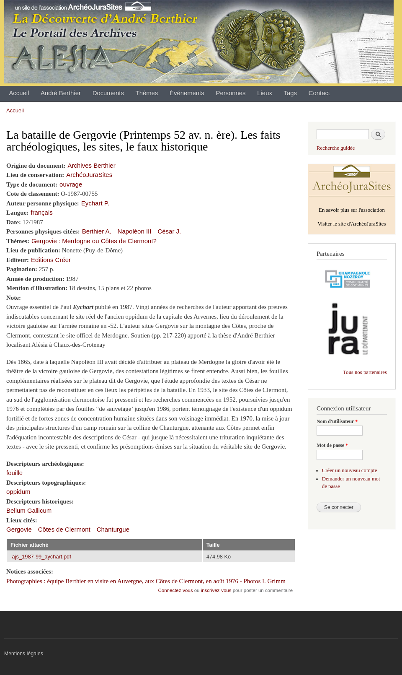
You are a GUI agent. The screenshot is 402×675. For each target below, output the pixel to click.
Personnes (230, 93)
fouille (14, 472)
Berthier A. (96, 231)
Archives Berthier (92, 165)
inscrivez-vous (216, 590)
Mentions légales (23, 654)
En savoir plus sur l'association (352, 210)
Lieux (264, 93)
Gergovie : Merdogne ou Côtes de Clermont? (94, 240)
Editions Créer (51, 259)
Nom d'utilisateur (337, 421)
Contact (319, 93)
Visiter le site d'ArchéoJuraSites (351, 224)
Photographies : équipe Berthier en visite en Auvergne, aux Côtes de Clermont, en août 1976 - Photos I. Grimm (146, 581)
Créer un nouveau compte (349, 470)
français (41, 212)
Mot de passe (332, 445)
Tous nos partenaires (365, 372)
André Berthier (61, 93)
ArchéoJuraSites (89, 174)
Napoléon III (135, 231)
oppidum (18, 491)
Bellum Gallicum (29, 510)
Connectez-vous (175, 590)
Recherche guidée (336, 148)
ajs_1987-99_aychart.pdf (41, 556)
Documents (108, 93)
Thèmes (147, 93)
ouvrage (70, 184)
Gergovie (19, 529)
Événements (187, 93)
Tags (290, 93)
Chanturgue (113, 529)
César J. (169, 231)
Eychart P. (95, 203)
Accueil (19, 93)
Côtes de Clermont (64, 529)
